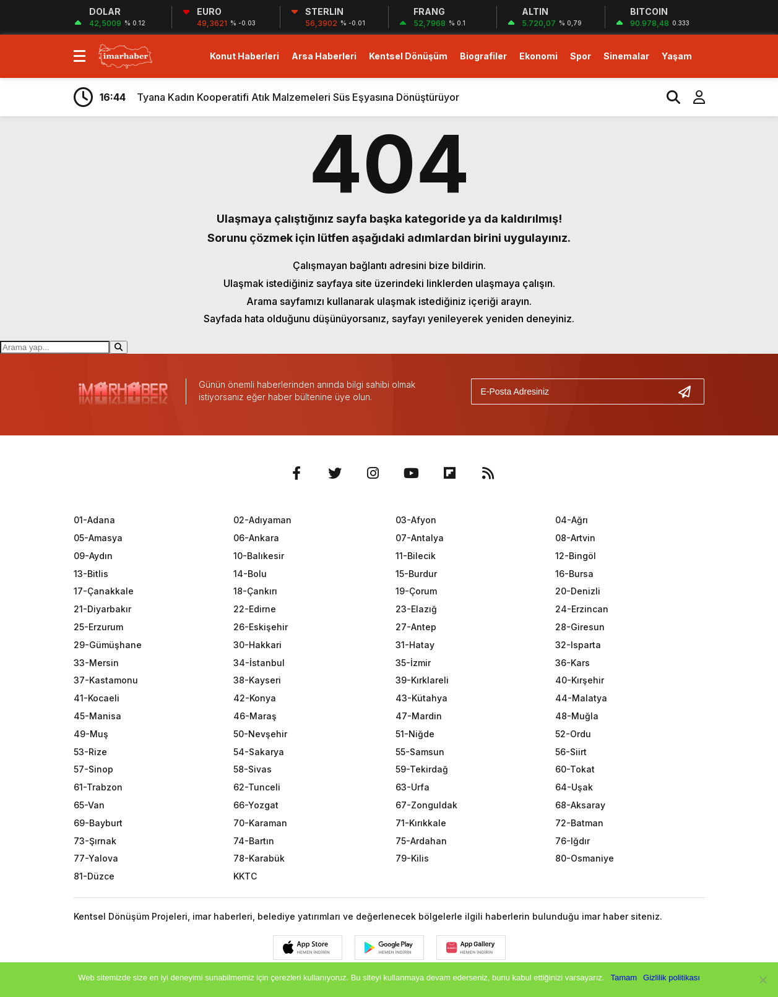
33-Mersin (96, 662)
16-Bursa (574, 573)
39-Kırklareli (422, 680)
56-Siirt (571, 752)
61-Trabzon (98, 787)
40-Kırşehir (579, 680)
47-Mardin (418, 716)
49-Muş (91, 734)
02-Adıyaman (262, 520)
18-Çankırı (255, 591)
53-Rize (90, 752)
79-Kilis (412, 858)
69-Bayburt (98, 823)
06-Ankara (256, 538)
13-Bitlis (91, 573)
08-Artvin (575, 538)
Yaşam (677, 56)
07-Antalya (419, 538)
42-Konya (254, 698)
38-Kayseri (257, 680)
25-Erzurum (98, 627)
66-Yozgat (256, 805)
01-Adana (94, 520)
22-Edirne (254, 609)
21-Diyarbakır (102, 609)
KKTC (245, 876)
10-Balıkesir (258, 555)
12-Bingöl (575, 555)
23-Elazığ (416, 609)
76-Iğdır (572, 841)
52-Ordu (573, 734)
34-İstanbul (259, 662)
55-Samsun (419, 752)
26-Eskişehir (260, 627)
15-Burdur (416, 573)
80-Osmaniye (584, 858)
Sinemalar (626, 56)
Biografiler (483, 56)
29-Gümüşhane (108, 645)
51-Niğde (414, 734)
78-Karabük (259, 858)
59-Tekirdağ (421, 769)
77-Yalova (96, 858)
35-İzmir (413, 662)
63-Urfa (412, 787)
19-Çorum (416, 591)
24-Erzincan (581, 609)
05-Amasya (98, 538)
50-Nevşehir (260, 734)
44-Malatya (581, 698)
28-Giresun (580, 627)
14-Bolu (250, 573)
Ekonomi (538, 56)
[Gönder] (689, 391)
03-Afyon (415, 520)
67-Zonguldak (426, 805)
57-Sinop (93, 769)
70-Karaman (260, 823)
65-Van (89, 805)
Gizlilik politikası (671, 977)
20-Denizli (577, 591)
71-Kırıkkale (420, 823)
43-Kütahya (421, 698)
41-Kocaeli (96, 698)
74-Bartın (253, 841)
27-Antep (415, 627)
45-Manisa (97, 716)
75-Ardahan (421, 841)
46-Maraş (255, 716)
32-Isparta (578, 645)
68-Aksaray (580, 805)
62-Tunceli (256, 787)
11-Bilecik (415, 555)
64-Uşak (574, 787)
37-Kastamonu (106, 680)
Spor (580, 56)
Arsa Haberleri (324, 56)
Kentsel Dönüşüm (408, 56)
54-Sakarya (258, 752)
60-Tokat (575, 769)
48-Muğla (577, 716)
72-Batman (579, 823)
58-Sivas (252, 769)
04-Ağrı (571, 520)
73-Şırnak (95, 841)
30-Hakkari (257, 645)
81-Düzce (94, 876)
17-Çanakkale (104, 591)
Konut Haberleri (244, 56)
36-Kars (572, 662)
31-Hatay (414, 645)
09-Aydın (93, 555)
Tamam (623, 977)
